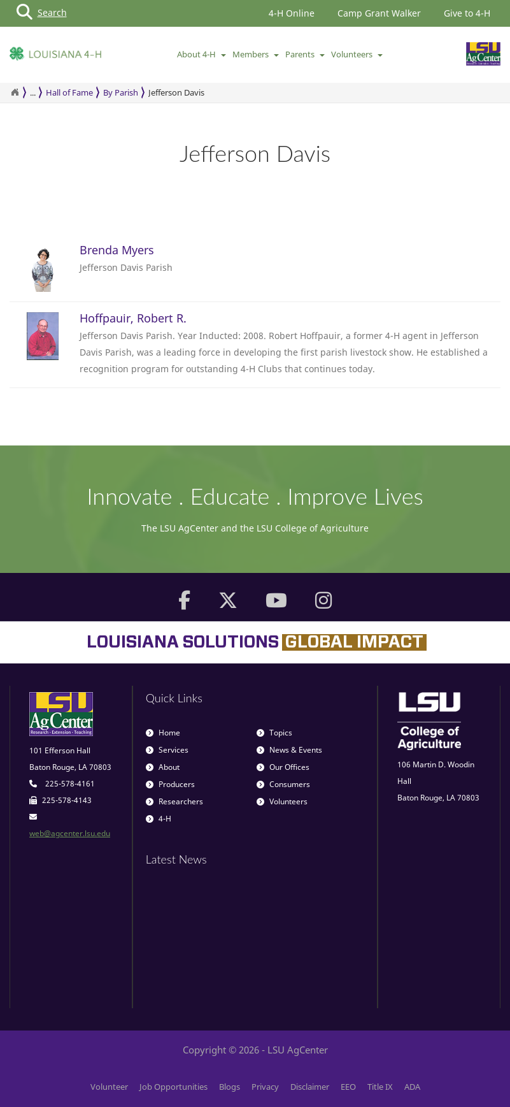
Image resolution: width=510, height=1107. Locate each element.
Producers (170, 784)
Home (163, 732)
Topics (274, 732)
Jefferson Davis (176, 92)
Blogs (229, 1086)
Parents (305, 54)
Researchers (174, 801)
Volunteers (357, 54)
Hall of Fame (69, 92)
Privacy (265, 1086)
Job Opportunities (173, 1086)
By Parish (120, 92)
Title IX (380, 1086)
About (163, 767)
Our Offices (283, 767)
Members (255, 54)
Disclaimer (309, 1086)
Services (167, 749)
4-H (158, 818)
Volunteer (109, 1086)
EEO (348, 1086)
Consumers (283, 784)
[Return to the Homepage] (15, 92)
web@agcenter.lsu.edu (69, 833)
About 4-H (201, 54)
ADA (412, 1086)
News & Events (289, 749)
